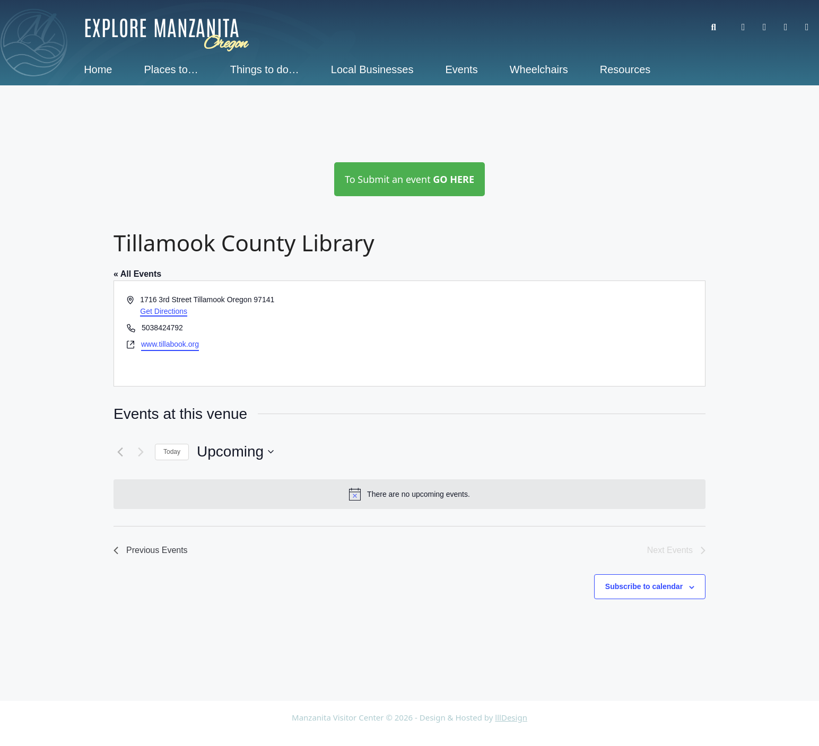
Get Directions (163, 311)
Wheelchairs (539, 69)
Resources (625, 69)
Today (171, 451)
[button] (719, 27)
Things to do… (264, 69)
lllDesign (511, 717)
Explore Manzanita (162, 26)
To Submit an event (409, 179)
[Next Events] (140, 451)
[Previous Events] (120, 451)
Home (98, 69)
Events (462, 69)
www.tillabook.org (170, 344)
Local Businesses (372, 69)
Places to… (171, 69)
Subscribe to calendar (644, 586)
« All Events (137, 273)
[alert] (409, 494)
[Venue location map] (556, 333)
